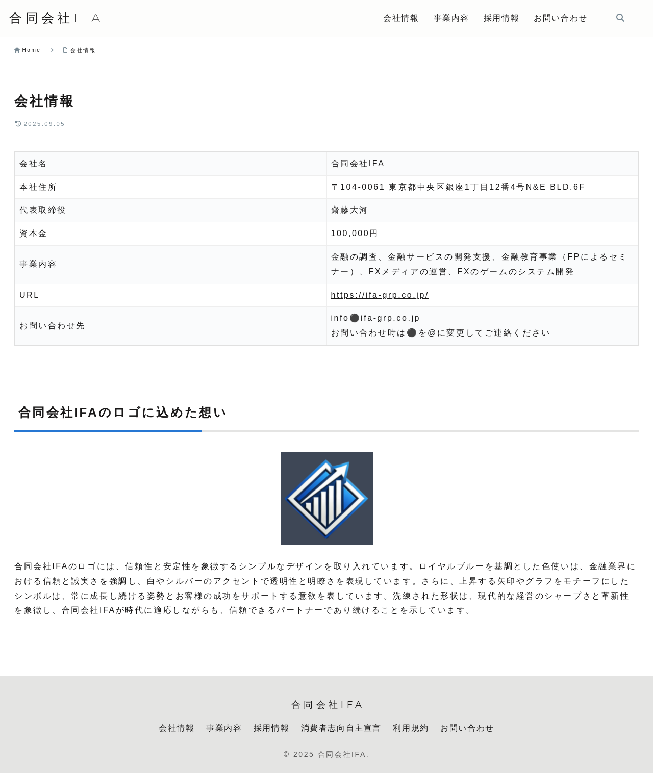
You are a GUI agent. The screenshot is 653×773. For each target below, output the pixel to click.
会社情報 (176, 728)
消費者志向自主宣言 (341, 728)
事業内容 (224, 728)
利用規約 (411, 728)
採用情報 (271, 728)
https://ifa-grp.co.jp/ (380, 295)
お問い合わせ (467, 728)
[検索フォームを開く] (620, 18)
